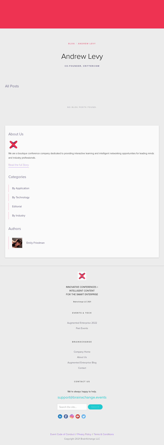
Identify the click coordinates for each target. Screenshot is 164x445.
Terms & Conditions (104, 434)
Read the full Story (18, 165)
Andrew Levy (87, 43)
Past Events (82, 330)
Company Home (82, 353)
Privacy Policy (84, 434)
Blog (71, 43)
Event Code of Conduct (62, 434)
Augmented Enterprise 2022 (82, 324)
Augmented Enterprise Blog (82, 364)
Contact (82, 369)
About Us (82, 358)
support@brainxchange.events (82, 399)
